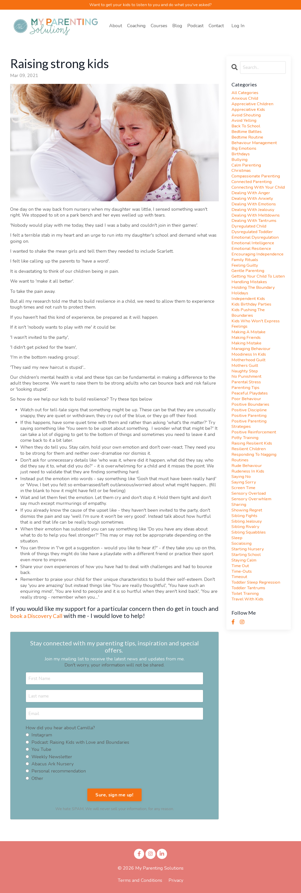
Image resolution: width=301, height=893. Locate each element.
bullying (240, 165)
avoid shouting (247, 117)
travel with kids (248, 652)
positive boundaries (251, 444)
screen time (244, 533)
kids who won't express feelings (257, 358)
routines (240, 503)
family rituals (246, 283)
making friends (247, 373)
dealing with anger (252, 206)
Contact (216, 26)
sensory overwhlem (252, 545)
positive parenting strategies (250, 465)
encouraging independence (246, 274)
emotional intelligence (254, 260)
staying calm (245, 610)
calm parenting (247, 170)
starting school (247, 605)
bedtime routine (248, 141)
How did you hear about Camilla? (60, 729)
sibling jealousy (248, 569)
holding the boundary (255, 319)
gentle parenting (249, 295)
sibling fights (245, 563)
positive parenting (250, 456)
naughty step (245, 408)
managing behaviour (252, 384)
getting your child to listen (253, 304)
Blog (177, 26)
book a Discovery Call (39, 615)
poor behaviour (247, 438)
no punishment (247, 414)
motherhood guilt (249, 396)
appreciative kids (249, 111)
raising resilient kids (253, 486)
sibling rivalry (246, 575)
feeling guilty (246, 289)
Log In (237, 26)
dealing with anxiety (253, 212)
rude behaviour (248, 509)
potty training (245, 480)
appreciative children (253, 105)
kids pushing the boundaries (249, 346)
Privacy (176, 881)
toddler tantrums (250, 640)
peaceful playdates (251, 432)
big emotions (245, 153)
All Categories (246, 93)
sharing (239, 551)
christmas (241, 176)
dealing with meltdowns (257, 230)
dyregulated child (250, 242)
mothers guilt (245, 402)
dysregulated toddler (254, 248)
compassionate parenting (257, 182)
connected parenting (253, 188)
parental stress (247, 420)
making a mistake (249, 367)
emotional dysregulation (256, 254)
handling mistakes (250, 313)
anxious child (245, 99)
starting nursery (248, 598)
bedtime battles (248, 135)
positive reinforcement (255, 474)
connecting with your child (254, 197)
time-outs (242, 622)
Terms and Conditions (140, 881)
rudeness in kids (249, 515)
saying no (242, 521)
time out (241, 616)
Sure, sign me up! (114, 795)
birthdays (241, 159)
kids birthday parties (252, 337)
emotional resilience (252, 266)
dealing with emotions (255, 218)
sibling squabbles (250, 581)
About (115, 26)
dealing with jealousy (254, 224)
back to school (247, 129)
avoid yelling (245, 123)
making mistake (247, 379)
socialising (242, 593)
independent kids (249, 331)
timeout (240, 628)
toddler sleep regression (258, 634)
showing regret (248, 557)
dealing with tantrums (255, 236)
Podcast (195, 26)
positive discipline (250, 450)
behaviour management (256, 147)
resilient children (249, 491)
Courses (159, 26)
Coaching (136, 26)
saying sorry (244, 527)
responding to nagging (256, 498)
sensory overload (250, 539)
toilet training (246, 646)
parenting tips (246, 426)
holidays (240, 325)
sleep (237, 587)
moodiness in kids (250, 390)
